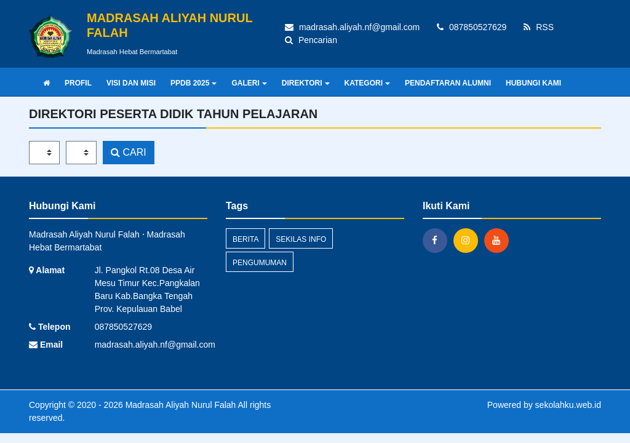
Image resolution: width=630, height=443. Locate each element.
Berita (245, 239)
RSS (539, 27)
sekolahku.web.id (568, 405)
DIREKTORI (306, 83)
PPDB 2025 (193, 83)
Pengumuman (260, 262)
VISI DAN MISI (131, 83)
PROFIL (78, 83)
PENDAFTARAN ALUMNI (448, 83)
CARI (128, 152)
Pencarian (311, 40)
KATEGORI (367, 83)
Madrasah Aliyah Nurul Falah (179, 405)
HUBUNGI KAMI (533, 83)
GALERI (248, 83)
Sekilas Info (301, 239)
